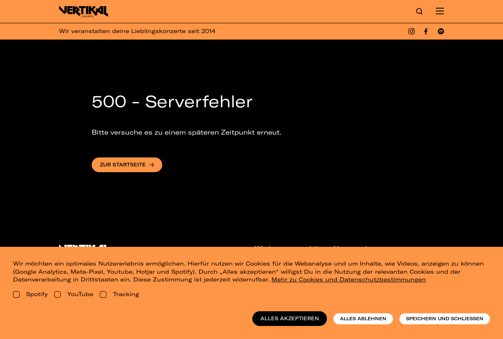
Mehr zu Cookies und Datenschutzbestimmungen (348, 279)
